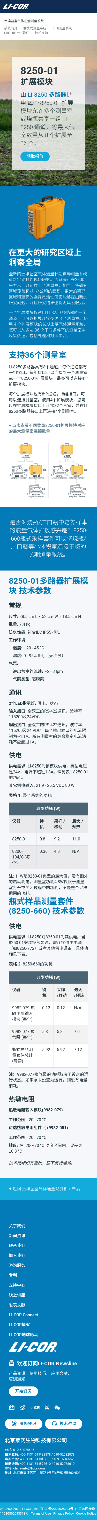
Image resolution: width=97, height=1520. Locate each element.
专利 (13, 1275)
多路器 (47, 94)
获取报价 (35, 156)
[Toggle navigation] (39, 6)
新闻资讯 (17, 1235)
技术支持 (41, 33)
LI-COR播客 (19, 1324)
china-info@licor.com (29, 1468)
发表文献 (17, 1305)
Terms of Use (41, 1513)
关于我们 (17, 1226)
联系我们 (17, 1245)
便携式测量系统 (35, 28)
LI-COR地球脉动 (23, 1334)
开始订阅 (23, 1391)
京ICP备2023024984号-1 (58, 1509)
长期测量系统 (62, 28)
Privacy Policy (63, 1513)
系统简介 (10, 28)
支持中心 (17, 1285)
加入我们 (17, 1255)
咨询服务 (17, 1265)
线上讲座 (17, 1295)
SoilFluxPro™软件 (16, 33)
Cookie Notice (86, 1513)
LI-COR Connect (23, 1314)
